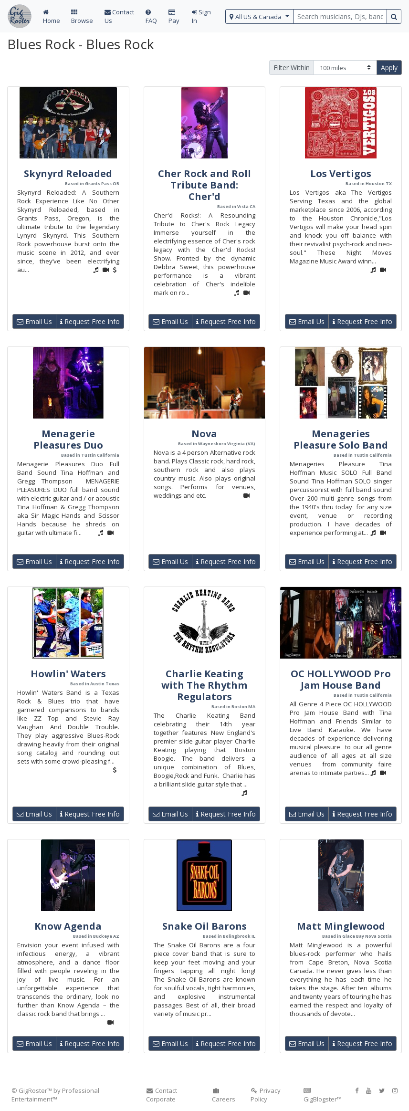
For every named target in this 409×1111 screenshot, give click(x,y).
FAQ (151, 17)
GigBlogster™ (323, 1095)
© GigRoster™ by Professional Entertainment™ (55, 1094)
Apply (389, 67)
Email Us (34, 321)
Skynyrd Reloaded (68, 173)
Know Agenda (68, 926)
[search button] (394, 16)
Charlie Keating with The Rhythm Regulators (204, 685)
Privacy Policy (266, 1094)
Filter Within (291, 67)
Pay (173, 17)
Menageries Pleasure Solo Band (341, 439)
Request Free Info (90, 321)
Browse (82, 17)
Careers (223, 1095)
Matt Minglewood (341, 926)
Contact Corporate (162, 1094)
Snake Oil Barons (204, 926)
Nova (204, 433)
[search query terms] (340, 16)
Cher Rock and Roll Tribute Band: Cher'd (204, 185)
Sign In (201, 16)
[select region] (259, 16)
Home (51, 17)
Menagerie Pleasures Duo (68, 439)
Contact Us (119, 16)
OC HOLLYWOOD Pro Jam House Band (341, 679)
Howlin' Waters (68, 673)
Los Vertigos (340, 173)
